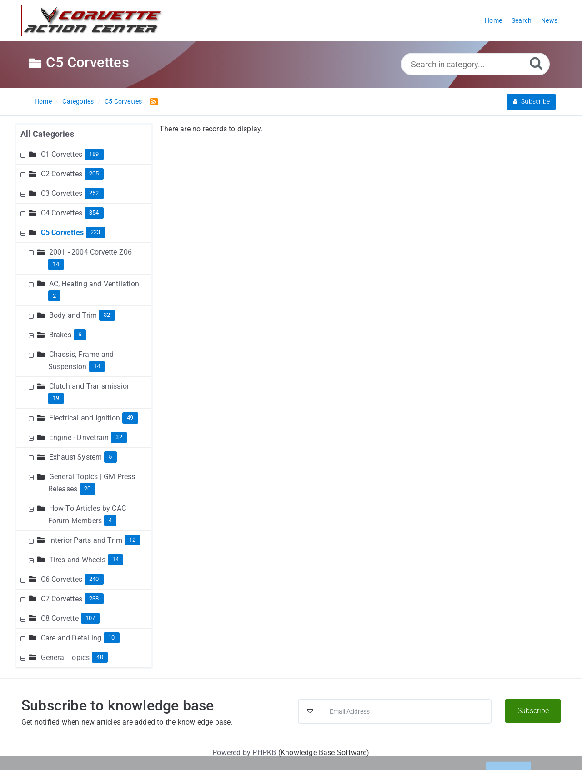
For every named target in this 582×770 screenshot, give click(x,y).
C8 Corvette (60, 618)
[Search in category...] (475, 64)
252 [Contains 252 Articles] (94, 193)
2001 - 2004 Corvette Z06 (90, 252)
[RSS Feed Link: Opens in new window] (152, 101)
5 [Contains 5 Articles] (110, 456)
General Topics (65, 657)
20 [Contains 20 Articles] (87, 488)
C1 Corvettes (61, 154)
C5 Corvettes (123, 101)
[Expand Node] (24, 154)
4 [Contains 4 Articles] (110, 520)
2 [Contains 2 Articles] (54, 295)
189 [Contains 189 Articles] (94, 153)
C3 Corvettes (61, 193)
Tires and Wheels (77, 559)
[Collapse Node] (24, 232)
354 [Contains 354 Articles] (94, 212)
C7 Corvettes (61, 599)
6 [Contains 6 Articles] (79, 334)
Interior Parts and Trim (86, 540)
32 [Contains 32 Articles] (107, 314)
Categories (78, 101)
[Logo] (92, 20)
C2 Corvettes (61, 174)
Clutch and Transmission (90, 386)
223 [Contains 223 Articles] (95, 232)
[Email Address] (395, 711)
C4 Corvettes (61, 213)
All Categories (47, 134)
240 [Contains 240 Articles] (94, 578)
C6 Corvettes (61, 579)
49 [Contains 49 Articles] (130, 417)
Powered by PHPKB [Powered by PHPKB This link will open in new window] (244, 752)
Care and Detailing (71, 638)
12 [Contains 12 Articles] (132, 539)
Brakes (60, 334)
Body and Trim (73, 315)
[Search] (536, 63)
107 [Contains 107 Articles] (90, 618)
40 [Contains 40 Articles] (99, 657)
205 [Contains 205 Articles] (94, 173)
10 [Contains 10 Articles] (111, 637)
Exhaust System (75, 457)
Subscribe (531, 101)
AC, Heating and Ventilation (94, 284)
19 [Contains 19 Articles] (56, 398)
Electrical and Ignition (84, 418)
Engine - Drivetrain (79, 437)
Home (43, 101)
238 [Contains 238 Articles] (94, 598)
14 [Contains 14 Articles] (56, 263)
